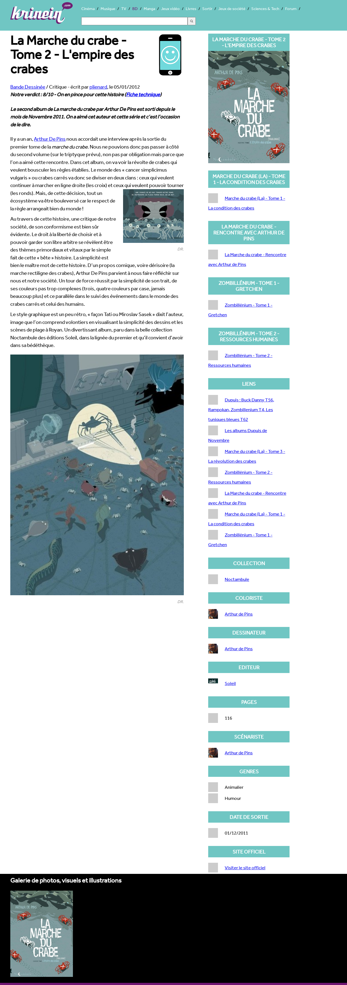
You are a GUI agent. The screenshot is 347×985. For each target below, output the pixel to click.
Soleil (230, 683)
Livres (191, 8)
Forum (291, 8)
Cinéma (88, 8)
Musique (108, 8)
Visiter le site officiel (245, 867)
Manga (149, 8)
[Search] (134, 21)
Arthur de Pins (239, 614)
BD (135, 8)
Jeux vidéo (170, 8)
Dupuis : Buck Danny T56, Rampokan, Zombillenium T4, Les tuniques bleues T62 (241, 409)
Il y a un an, (22, 139)
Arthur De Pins (50, 139)
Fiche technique (143, 94)
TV (123, 8)
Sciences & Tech (265, 8)
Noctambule (237, 579)
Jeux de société (231, 8)
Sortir (207, 8)
